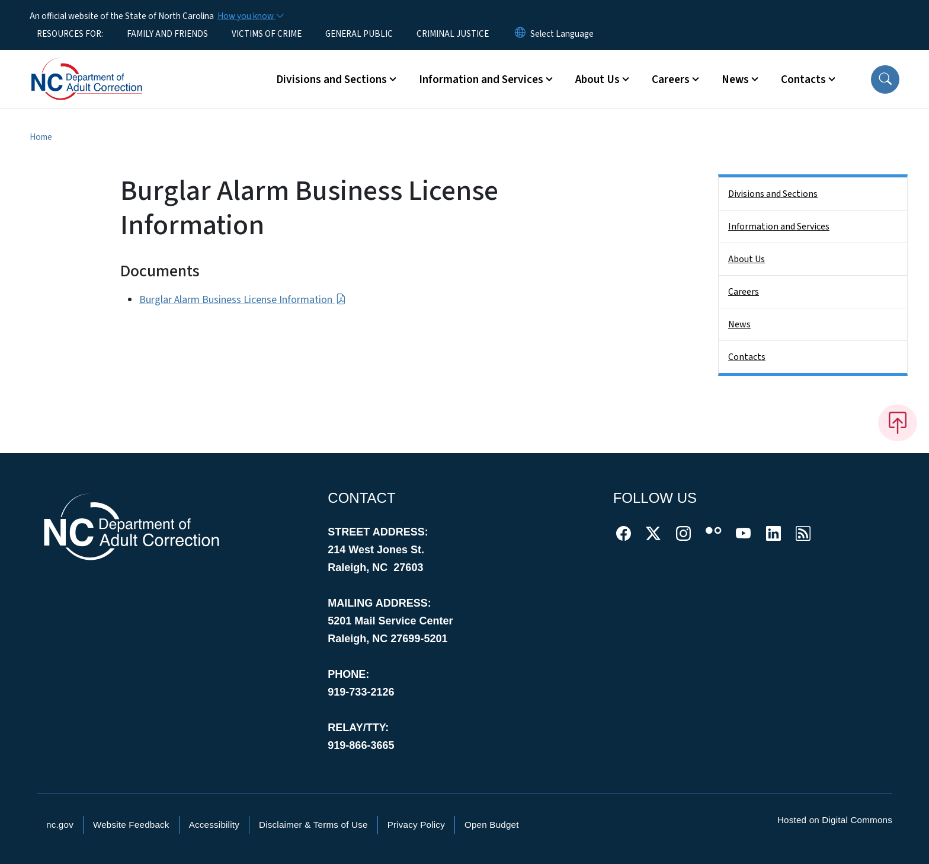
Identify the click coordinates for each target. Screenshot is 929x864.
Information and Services (778, 226)
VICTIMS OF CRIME (267, 33)
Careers (743, 291)
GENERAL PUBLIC (359, 33)
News (739, 324)
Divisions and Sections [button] (331, 79)
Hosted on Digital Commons (834, 820)
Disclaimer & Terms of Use (313, 825)
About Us (746, 259)
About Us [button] (597, 79)
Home (41, 137)
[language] (562, 34)
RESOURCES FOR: (70, 33)
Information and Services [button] (481, 79)
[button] (885, 79)
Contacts (746, 357)
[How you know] (250, 16)
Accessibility (214, 825)
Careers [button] (671, 79)
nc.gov (59, 825)
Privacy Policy (416, 825)
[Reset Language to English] (520, 34)
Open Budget (491, 825)
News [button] (735, 79)
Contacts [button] (803, 79)
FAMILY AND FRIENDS (167, 33)
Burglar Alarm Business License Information (242, 299)
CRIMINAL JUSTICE (453, 33)
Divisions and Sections (773, 193)
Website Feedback (131, 825)
